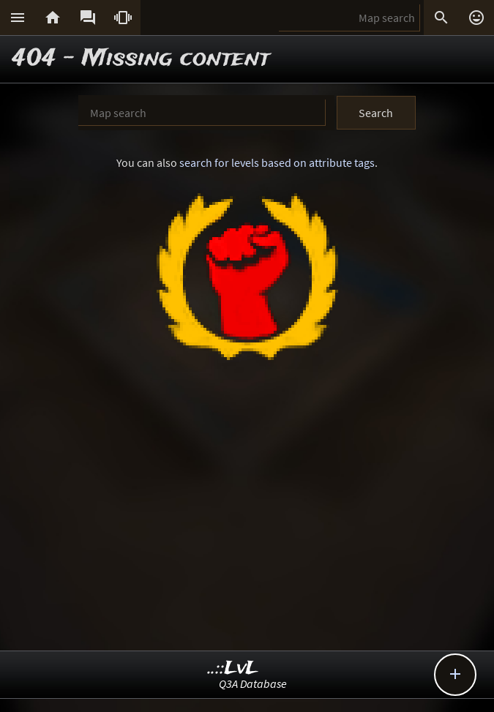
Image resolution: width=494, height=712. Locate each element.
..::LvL (233, 668)
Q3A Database (253, 683)
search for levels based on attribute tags (277, 162)
